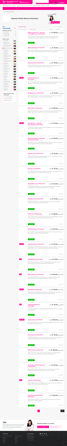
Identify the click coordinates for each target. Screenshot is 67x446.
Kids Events (8, 74)
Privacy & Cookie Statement (7, 436)
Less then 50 (9, 33)
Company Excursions (7, 5)
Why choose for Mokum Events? (8, 428)
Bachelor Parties (28, 5)
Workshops (8, 90)
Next (62, 410)
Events (13, 5)
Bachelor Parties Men (8, 46)
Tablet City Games (8, 82)
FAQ (15, 443)
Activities (4, 440)
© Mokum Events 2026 (44, 435)
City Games (8, 54)
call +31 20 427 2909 (55, 427)
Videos (16, 441)
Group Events (20, 5)
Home (4, 11)
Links (3, 443)
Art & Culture (8, 41)
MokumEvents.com (13, 1)
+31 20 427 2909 (59, 8)
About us (16, 438)
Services (16, 440)
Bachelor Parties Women (10, 11)
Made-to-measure (38, 5)
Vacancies (4, 438)
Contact (44, 5)
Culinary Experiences (8, 62)
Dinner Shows (8, 67)
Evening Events (8, 69)
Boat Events (8, 51)
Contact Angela (55, 22)
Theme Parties (8, 87)
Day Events (8, 64)
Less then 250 (9, 34)
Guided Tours (8, 72)
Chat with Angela (8, 99)
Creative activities (8, 59)
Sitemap (4, 441)
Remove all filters (33, 29)
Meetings (8, 77)
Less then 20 (9, 31)
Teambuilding (8, 85)
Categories (17, 437)
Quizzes (8, 79)
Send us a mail (7, 100)
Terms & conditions (18, 436)
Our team (49, 5)
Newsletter (5, 437)
